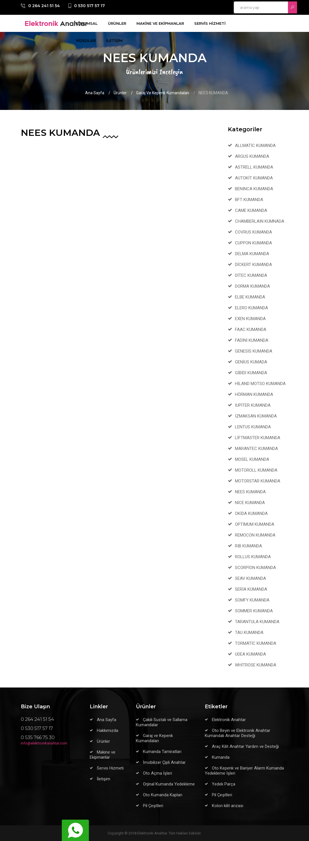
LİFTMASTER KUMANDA (257, 437)
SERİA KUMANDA (251, 589)
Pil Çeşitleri (153, 805)
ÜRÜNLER (117, 23)
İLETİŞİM (114, 40)
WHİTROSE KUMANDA (255, 665)
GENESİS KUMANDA (253, 351)
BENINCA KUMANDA (254, 188)
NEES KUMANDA (250, 491)
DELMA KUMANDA (252, 253)
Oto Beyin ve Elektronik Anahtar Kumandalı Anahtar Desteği (237, 733)
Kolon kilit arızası (227, 805)
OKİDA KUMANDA (251, 513)
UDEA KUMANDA (250, 654)
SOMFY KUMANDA (252, 600)
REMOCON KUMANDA (255, 535)
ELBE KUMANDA (250, 297)
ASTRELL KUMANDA (254, 167)
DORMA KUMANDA (252, 286)
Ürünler (120, 93)
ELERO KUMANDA (251, 307)
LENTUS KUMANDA (253, 426)
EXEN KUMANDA (250, 318)
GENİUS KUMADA (251, 362)
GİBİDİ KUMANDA (251, 372)
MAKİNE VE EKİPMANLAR (160, 23)
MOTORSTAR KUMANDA (257, 481)
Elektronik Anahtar (229, 719)
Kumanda (221, 757)
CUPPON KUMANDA (253, 242)
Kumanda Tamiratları (162, 751)
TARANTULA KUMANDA (257, 621)
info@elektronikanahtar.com (44, 743)
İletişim (103, 778)
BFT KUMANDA (249, 199)
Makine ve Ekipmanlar (102, 755)
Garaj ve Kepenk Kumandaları (162, 93)
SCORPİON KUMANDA (255, 567)
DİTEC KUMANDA (251, 275)
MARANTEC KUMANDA (256, 448)
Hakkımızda (107, 730)
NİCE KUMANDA (250, 502)
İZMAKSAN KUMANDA (256, 416)
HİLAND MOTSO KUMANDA (260, 383)
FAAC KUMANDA (250, 329)
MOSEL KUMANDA (252, 459)
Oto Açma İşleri (157, 773)
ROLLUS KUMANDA (253, 556)
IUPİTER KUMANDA (253, 405)
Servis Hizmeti (110, 768)
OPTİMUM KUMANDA (254, 524)
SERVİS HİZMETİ (210, 23)
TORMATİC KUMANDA (255, 643)
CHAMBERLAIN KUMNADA (259, 221)
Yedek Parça (223, 784)
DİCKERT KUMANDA (253, 264)
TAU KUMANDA (249, 632)
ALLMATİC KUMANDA (255, 145)
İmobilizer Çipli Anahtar (164, 762)
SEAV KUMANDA (250, 578)
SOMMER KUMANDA (254, 610)
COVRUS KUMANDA (253, 232)
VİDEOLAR (86, 40)
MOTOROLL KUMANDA (256, 470)
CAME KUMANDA (251, 210)
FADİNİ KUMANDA (251, 340)
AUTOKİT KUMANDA (254, 178)
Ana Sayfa (94, 93)
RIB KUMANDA (248, 546)
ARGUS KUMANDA (252, 156)
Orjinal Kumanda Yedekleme (169, 784)
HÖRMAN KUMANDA (254, 394)
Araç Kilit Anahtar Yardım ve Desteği (245, 746)
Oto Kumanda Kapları (162, 794)
